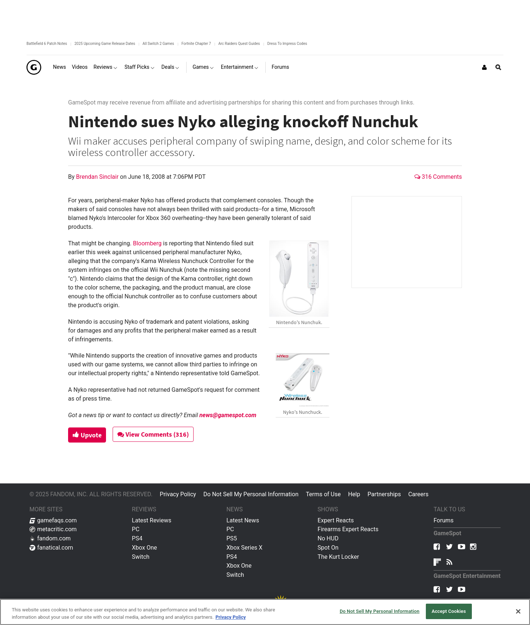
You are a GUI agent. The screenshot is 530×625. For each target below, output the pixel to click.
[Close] (518, 611)
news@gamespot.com (228, 415)
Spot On (328, 547)
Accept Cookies (449, 611)
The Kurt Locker (338, 556)
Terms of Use (323, 494)
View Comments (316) (155, 434)
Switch (140, 556)
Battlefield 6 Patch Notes (46, 44)
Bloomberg (147, 243)
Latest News (242, 520)
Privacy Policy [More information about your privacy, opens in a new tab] (230, 617)
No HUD (328, 538)
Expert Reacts (336, 520)
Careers (418, 494)
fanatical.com (51, 547)
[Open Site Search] (498, 67)
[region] (265, 612)
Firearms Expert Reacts (348, 529)
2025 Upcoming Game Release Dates (104, 44)
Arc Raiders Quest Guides (239, 44)
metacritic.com (53, 529)
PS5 (231, 538)
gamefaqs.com (53, 520)
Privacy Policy (178, 494)
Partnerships (384, 494)
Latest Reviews (151, 520)
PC (135, 529)
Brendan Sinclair (98, 176)
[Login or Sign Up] (484, 67)
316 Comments (438, 176)
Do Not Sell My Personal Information (251, 494)
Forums (443, 520)
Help (354, 494)
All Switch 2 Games (158, 44)
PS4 (137, 538)
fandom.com (50, 538)
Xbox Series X (244, 547)
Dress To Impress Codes (287, 44)
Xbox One (144, 547)
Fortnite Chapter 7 (196, 44)
